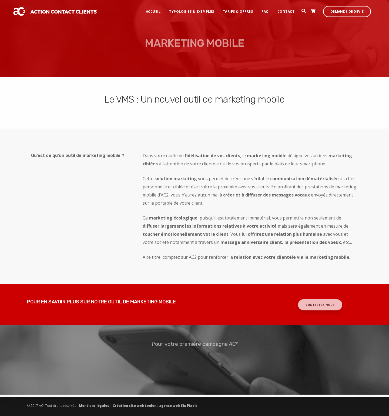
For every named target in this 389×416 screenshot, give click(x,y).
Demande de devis (351, 9)
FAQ (269, 9)
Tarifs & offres (242, 9)
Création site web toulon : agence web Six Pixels (154, 405)
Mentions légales (94, 405)
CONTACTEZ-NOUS (320, 305)
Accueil (157, 9)
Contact (290, 9)
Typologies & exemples (196, 9)
